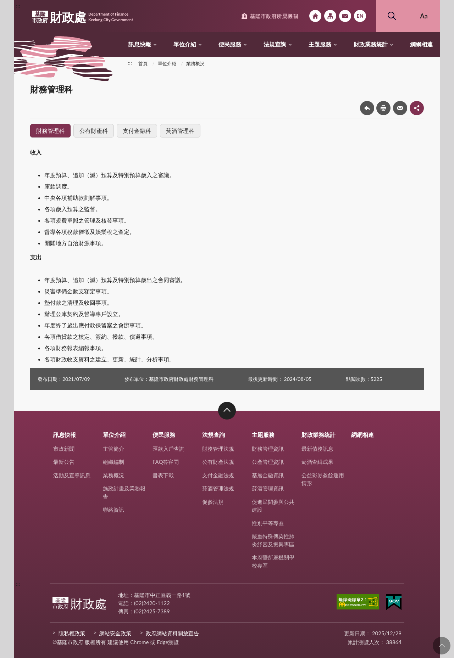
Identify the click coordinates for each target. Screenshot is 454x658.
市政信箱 (345, 16)
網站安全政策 (115, 633)
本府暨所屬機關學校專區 (273, 561)
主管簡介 (113, 448)
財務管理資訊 (268, 448)
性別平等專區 (268, 523)
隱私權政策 (72, 633)
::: (18, 5)
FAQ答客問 (166, 462)
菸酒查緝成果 (317, 462)
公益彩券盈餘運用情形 (322, 479)
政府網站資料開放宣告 (172, 633)
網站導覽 (330, 16)
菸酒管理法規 (218, 488)
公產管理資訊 (268, 462)
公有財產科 (93, 130)
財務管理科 (50, 130)
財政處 (82, 17)
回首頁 (315, 16)
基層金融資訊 (268, 475)
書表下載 (163, 475)
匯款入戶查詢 (168, 448)
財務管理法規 (218, 448)
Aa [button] (424, 16)
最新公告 (63, 462)
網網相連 (421, 44)
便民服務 (229, 44)
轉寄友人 (400, 108)
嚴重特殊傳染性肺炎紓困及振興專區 (273, 540)
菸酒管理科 (180, 130)
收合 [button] (227, 411)
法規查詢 (275, 44)
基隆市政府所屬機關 (274, 16)
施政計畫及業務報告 (124, 492)
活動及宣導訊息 (71, 475)
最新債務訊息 (317, 448)
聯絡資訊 (113, 509)
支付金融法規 (218, 475)
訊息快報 (139, 44)
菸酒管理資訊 (268, 488)
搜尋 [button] (392, 16)
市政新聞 (63, 448)
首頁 (143, 63)
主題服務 (320, 44)
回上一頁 (367, 108)
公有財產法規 (218, 462)
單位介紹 (184, 44)
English (360, 16)
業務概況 (195, 63)
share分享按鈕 (417, 108)
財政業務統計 (371, 44)
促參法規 (212, 502)
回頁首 (441, 645)
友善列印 (383, 108)
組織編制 (113, 462)
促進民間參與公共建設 (273, 506)
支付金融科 (137, 130)
